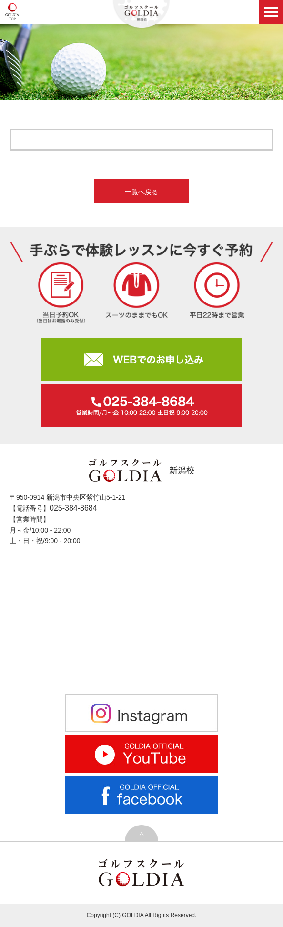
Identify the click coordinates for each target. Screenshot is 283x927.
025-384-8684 (73, 508)
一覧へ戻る (141, 192)
